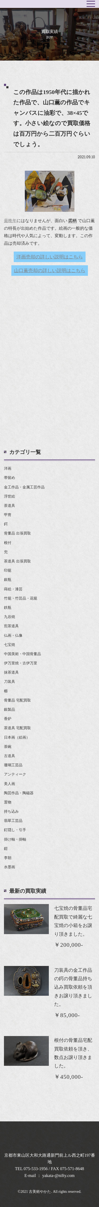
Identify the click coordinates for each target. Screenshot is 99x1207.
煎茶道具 (11, 626)
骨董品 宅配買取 (17, 700)
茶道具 (9, 506)
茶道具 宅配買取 (17, 728)
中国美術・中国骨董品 (22, 654)
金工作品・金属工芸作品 (24, 487)
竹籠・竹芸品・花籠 (20, 598)
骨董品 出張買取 (17, 533)
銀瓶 (7, 580)
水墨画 (9, 867)
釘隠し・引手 (15, 830)
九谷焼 (9, 617)
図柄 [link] (72, 220)
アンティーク (15, 774)
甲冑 (7, 515)
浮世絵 (9, 496)
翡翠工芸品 (13, 821)
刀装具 (9, 682)
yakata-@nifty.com (58, 1175)
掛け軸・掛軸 (15, 839)
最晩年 (10, 220)
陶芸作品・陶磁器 (19, 793)
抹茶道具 (11, 672)
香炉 (7, 719)
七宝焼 (9, 645)
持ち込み (11, 811)
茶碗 (7, 747)
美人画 (9, 784)
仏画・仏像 (13, 635)
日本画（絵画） (17, 737)
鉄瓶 (7, 608)
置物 (7, 802)
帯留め (9, 478)
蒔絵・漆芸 (13, 589)
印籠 (7, 570)
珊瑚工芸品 (13, 765)
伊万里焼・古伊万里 (20, 663)
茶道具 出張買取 (17, 561)
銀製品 (9, 710)
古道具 (9, 756)
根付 (7, 543)
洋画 (7, 468)
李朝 (7, 858)
